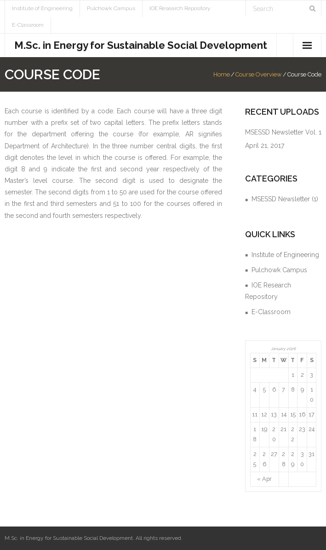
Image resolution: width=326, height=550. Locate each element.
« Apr (264, 478)
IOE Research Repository (179, 8)
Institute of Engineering (42, 8)
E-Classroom (28, 25)
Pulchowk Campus (111, 8)
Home (221, 74)
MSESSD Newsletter (281, 199)
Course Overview (258, 74)
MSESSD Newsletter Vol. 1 (283, 132)
